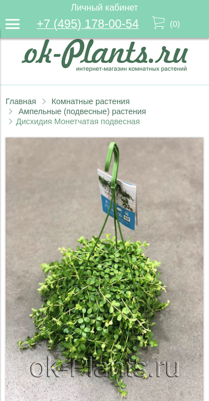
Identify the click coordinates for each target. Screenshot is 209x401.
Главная (21, 101)
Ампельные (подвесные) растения (82, 111)
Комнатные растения (90, 101)
